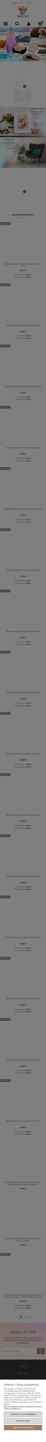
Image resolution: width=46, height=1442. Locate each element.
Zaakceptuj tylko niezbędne (23, 1414)
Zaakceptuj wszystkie (23, 1427)
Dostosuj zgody (23, 1421)
